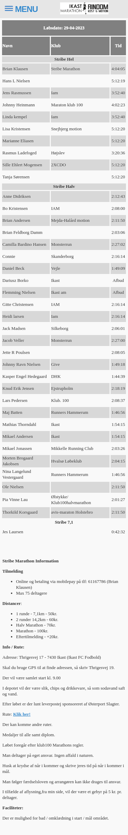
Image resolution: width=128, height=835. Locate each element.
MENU (26, 9)
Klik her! (21, 714)
